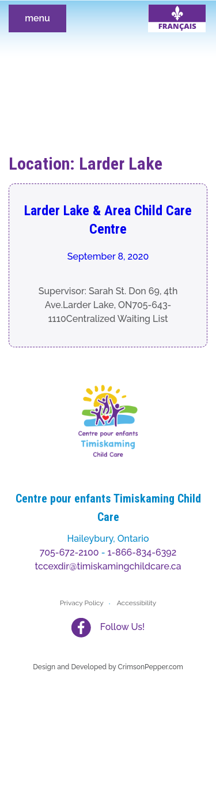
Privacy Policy (82, 603)
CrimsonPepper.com (150, 667)
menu (37, 18)
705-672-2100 (69, 552)
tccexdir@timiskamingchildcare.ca (108, 566)
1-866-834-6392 (142, 552)
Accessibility (137, 603)
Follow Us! (122, 626)
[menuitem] (177, 18)
